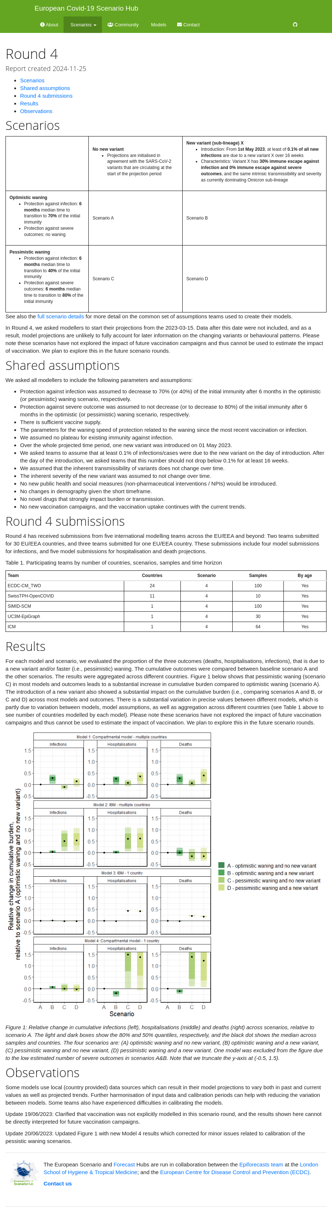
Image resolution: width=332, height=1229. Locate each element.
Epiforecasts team (261, 1164)
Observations (36, 111)
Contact (188, 24)
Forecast (124, 1164)
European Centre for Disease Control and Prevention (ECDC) (235, 1172)
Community (122, 24)
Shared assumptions (45, 88)
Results (29, 103)
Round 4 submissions (46, 96)
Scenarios (32, 80)
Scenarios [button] (82, 24)
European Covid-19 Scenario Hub (86, 8)
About (49, 24)
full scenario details (61, 316)
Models (158, 24)
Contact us (57, 1183)
